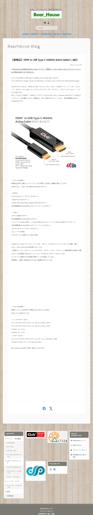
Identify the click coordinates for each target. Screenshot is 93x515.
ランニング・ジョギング (14, 467)
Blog (57, 29)
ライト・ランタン (13, 472)
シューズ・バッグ (13, 476)
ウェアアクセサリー (14, 462)
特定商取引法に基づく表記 (80, 451)
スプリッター (12, 446)
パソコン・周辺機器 (14, 434)
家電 (8, 487)
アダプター (11, 438)
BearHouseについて (79, 436)
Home (25, 29)
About (34, 29)
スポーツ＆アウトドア (14, 457)
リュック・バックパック (14, 481)
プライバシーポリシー (80, 445)
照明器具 (10, 491)
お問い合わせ (77, 440)
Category (46, 29)
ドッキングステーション (14, 450)
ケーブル (10, 442)
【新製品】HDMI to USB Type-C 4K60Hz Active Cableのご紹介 (44, 55)
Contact (67, 29)
